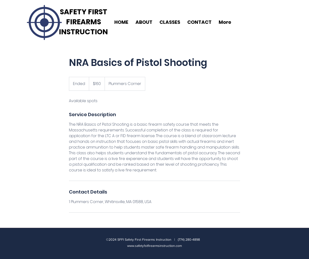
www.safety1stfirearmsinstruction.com (154, 246)
